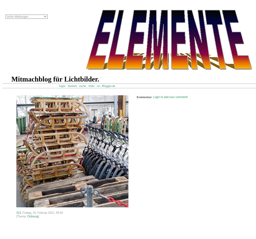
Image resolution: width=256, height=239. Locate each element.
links (91, 85)
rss (98, 85)
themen (72, 85)
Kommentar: (145, 97)
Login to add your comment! (170, 97)
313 (18, 212)
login (62, 85)
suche (82, 85)
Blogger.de (111, 85)
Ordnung (32, 216)
